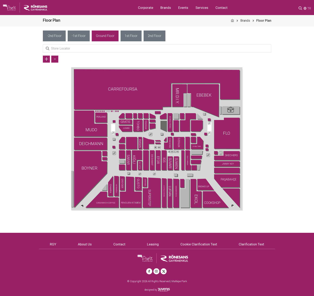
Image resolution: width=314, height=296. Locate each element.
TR (309, 8)
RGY (53, 244)
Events (183, 8)
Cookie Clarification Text (198, 244)
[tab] (54, 36)
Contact (221, 8)
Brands (165, 8)
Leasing (153, 244)
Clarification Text (251, 244)
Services (201, 8)
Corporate (145, 8)
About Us (85, 244)
